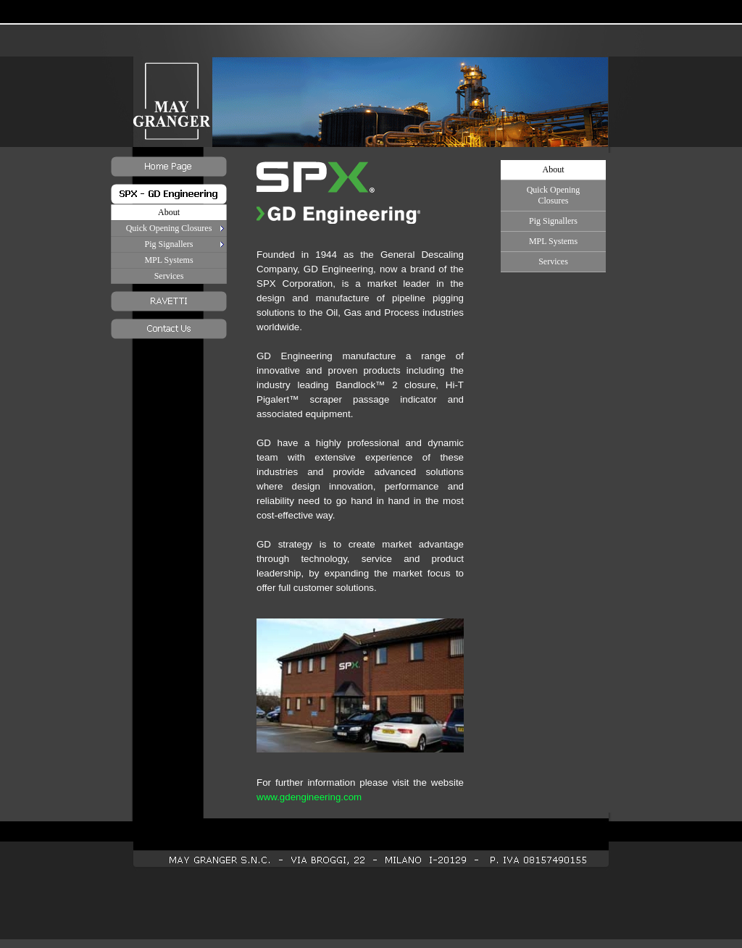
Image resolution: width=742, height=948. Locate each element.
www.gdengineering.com (309, 797)
